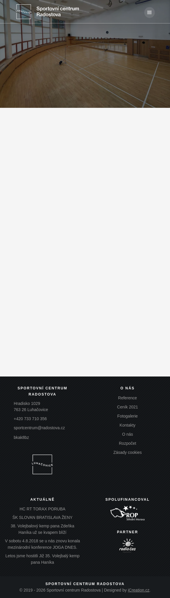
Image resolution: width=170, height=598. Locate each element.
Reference (127, 398)
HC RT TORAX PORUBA (42, 509)
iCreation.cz (139, 590)
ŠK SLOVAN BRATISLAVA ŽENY (42, 517)
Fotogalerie (127, 416)
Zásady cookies (127, 452)
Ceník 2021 (127, 407)
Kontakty (127, 425)
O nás (127, 434)
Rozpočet (127, 443)
